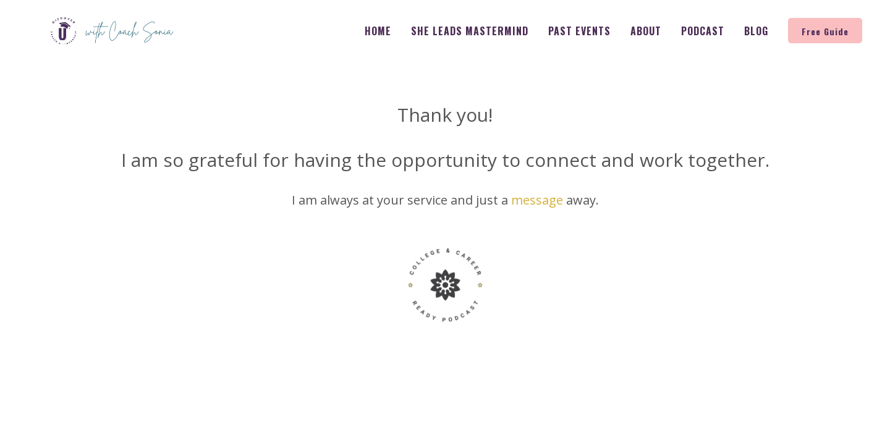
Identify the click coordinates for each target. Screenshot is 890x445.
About (645, 30)
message (537, 200)
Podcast (702, 30)
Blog (756, 30)
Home (378, 30)
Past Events (579, 30)
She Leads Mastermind (469, 30)
